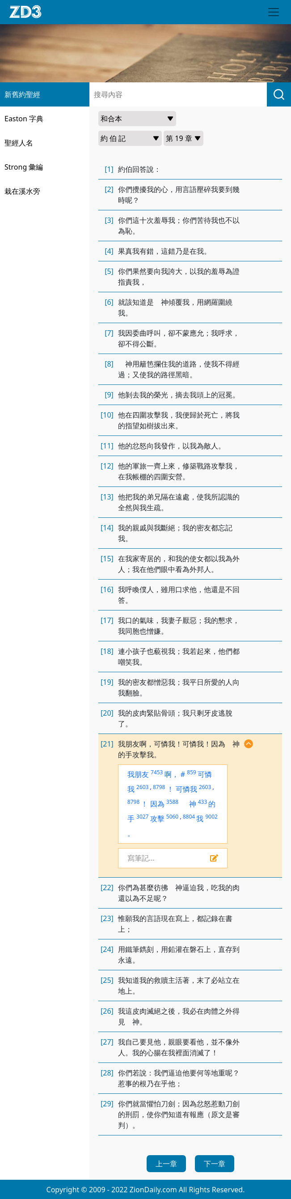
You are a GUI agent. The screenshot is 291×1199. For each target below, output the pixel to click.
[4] (109, 251)
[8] (109, 364)
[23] (107, 918)
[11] (107, 446)
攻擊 (157, 819)
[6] (109, 302)
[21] (107, 744)
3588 (172, 802)
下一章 (214, 1164)
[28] (107, 1073)
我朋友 (138, 774)
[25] (107, 980)
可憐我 (186, 789)
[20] (107, 713)
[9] (109, 395)
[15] (107, 558)
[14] (107, 528)
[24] (107, 949)
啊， (171, 774)
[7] (109, 333)
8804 (189, 816)
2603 (142, 787)
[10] (107, 415)
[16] (107, 589)
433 (202, 802)
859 (191, 772)
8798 (159, 787)
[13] (107, 497)
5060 (172, 816)
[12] (107, 466)
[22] (107, 887)
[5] (109, 271)
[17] (107, 620)
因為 (157, 804)
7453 (157, 772)
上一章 (166, 1164)
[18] (107, 651)
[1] (109, 169)
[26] (107, 1011)
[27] (107, 1042)
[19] (107, 682)
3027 (142, 816)
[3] (109, 220)
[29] (107, 1104)
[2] (109, 189)
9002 (211, 816)
